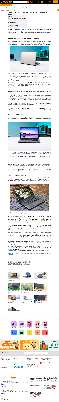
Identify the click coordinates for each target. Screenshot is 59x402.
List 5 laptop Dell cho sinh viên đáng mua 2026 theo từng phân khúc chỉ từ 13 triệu (19, 262)
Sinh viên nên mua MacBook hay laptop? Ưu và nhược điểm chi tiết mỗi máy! (19, 261)
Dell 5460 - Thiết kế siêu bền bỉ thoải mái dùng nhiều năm (17, 18)
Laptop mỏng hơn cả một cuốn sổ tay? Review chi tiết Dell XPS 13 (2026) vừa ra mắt (20, 265)
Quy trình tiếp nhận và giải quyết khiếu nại (32, 365)
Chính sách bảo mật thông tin (31, 364)
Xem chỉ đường (2, 384)
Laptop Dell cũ (13, 10)
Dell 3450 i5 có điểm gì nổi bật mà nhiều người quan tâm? (27, 291)
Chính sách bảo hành (30, 363)
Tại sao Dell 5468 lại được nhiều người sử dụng (13, 313)
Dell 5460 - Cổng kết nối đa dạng (13, 25)
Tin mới (2, 10)
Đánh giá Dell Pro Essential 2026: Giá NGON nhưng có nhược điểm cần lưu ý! (19, 264)
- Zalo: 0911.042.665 (22, 382)
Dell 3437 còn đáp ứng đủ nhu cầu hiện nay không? (40, 279)
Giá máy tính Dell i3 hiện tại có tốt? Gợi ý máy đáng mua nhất (14, 302)
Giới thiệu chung (16, 358)
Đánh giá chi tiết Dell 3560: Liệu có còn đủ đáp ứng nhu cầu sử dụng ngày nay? (40, 291)
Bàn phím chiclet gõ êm (12, 22)
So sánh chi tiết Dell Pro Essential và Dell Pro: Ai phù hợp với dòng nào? (18, 263)
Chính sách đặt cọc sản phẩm (31, 359)
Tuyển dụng (55, 2)
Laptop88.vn (2, 358)
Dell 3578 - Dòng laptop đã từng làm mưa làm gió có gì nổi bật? (39, 302)
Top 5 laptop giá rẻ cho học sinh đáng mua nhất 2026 (15, 260)
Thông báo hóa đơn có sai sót (31, 368)
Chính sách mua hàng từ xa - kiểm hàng (32, 358)
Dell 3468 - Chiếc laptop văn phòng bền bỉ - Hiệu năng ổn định (13, 291)
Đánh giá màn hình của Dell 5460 (13, 21)
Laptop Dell (7, 10)
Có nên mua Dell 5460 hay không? (13, 26)
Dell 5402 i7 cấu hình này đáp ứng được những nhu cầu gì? (27, 302)
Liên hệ (15, 364)
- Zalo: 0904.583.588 (24, 391)
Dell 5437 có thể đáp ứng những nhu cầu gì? (27, 279)
